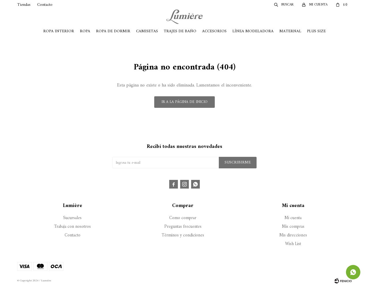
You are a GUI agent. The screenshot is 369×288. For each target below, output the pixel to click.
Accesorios (214, 31)
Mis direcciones (293, 235)
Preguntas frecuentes (183, 227)
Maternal (290, 31)
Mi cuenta (293, 218)
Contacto (44, 4)
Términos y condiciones (183, 235)
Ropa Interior (58, 31)
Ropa (85, 31)
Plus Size (316, 31)
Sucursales (72, 218)
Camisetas (147, 31)
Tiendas (24, 4)
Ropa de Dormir (113, 31)
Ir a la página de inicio (184, 102)
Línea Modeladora (253, 31)
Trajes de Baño (180, 31)
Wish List (293, 244)
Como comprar (182, 218)
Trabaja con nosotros (72, 227)
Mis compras (293, 227)
